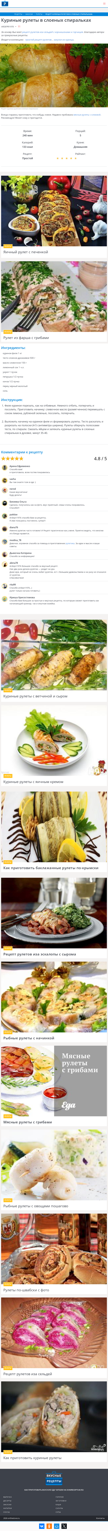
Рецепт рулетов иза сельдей (27, 1374)
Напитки (7, 1508)
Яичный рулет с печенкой (25, 252)
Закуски (7, 1505)
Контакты (100, 1518)
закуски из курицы (64, 39)
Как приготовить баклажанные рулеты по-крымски (51, 868)
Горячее (60, 1497)
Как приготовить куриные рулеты (32, 1458)
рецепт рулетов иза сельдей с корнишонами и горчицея (52, 32)
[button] (104, 3)
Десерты (7, 1501)
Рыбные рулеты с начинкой (28, 1038)
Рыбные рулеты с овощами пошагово (35, 1206)
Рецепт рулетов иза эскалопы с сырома (39, 954)
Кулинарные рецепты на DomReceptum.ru (54, 1478)
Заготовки (61, 1501)
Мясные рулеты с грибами (27, 1122)
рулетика (70, 543)
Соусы (6, 1512)
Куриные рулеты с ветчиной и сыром (35, 696)
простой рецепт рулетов (38, 39)
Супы (58, 1512)
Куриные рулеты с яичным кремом (33, 782)
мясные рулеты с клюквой (87, 114)
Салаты (59, 1508)
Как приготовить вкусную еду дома (4, 3)
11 (19, 26)
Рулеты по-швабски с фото (26, 1290)
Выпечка (7, 1497)
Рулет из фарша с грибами (26, 338)
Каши (58, 1505)
